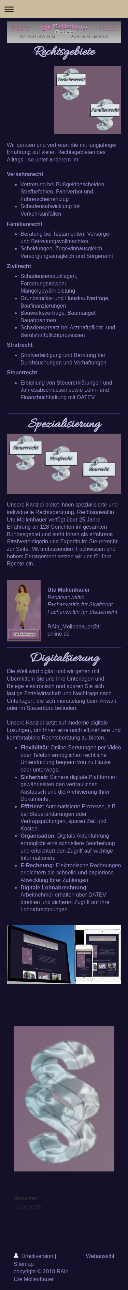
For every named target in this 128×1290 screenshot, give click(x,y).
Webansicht (100, 1256)
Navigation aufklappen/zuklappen (64, 9)
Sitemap (24, 1264)
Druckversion (34, 1256)
